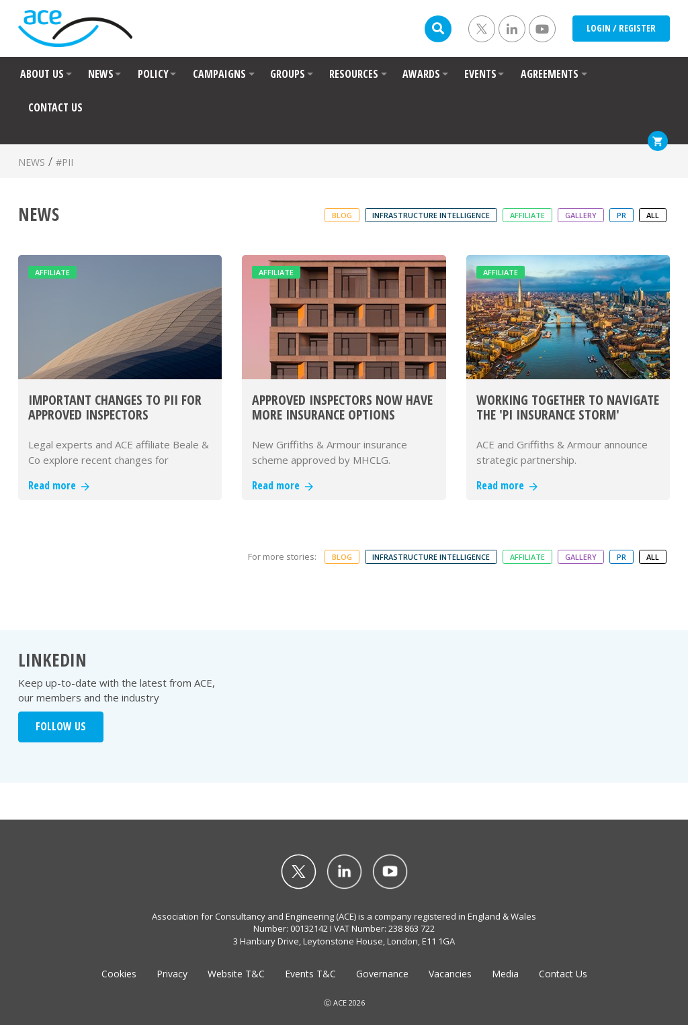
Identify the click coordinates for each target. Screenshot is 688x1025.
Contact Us (563, 973)
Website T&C (236, 973)
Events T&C (310, 973)
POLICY (153, 73)
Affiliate (527, 215)
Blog (342, 215)
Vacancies (450, 973)
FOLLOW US (61, 726)
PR (621, 215)
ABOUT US (42, 73)
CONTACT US (55, 107)
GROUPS (287, 73)
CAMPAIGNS (219, 73)
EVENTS (480, 73)
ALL (652, 215)
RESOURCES (353, 73)
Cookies (118, 973)
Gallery (581, 215)
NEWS (101, 73)
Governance (382, 973)
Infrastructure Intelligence (431, 215)
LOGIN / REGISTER (621, 27)
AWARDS (421, 73)
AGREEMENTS (549, 73)
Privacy (172, 973)
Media (505, 973)
